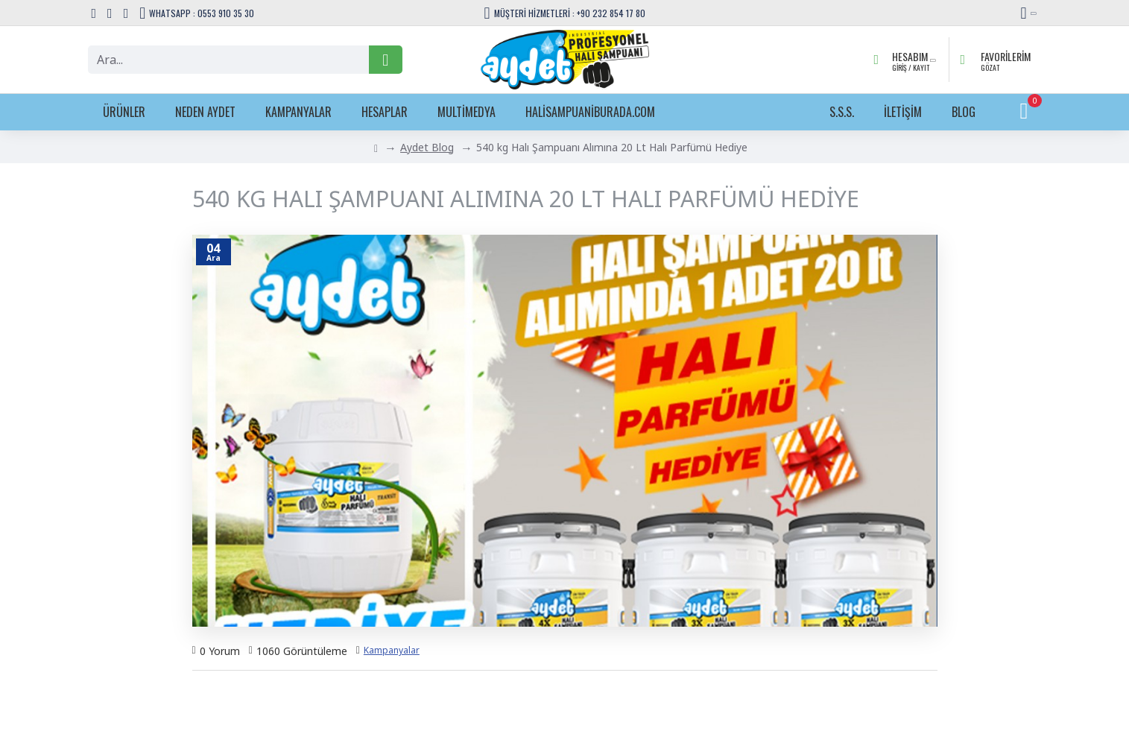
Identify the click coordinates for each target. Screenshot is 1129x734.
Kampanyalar (392, 650)
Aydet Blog (427, 147)
